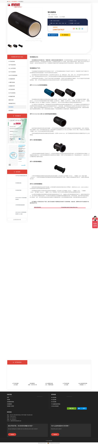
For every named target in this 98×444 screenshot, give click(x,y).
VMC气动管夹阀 (12, 71)
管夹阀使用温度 (18, 190)
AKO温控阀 (53, 399)
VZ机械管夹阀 (12, 85)
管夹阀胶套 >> (15, 1)
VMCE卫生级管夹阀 (13, 75)
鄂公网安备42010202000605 (54, 443)
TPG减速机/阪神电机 (55, 403)
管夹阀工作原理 (10, 406)
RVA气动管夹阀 (12, 93)
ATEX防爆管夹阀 (49, 383)
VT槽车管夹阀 (12, 82)
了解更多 (12, 434)
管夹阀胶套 (11, 106)
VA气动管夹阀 (12, 89)
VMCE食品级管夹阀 (82, 383)
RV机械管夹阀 (12, 96)
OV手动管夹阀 (66, 383)
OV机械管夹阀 (12, 78)
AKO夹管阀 (53, 401)
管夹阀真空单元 (12, 103)
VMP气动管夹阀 (12, 64)
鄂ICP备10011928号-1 (42, 443)
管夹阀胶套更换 (10, 401)
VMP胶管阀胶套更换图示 (20, 204)
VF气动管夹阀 (12, 61)
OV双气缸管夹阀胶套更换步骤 (21, 175)
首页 (8, 397)
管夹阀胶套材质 (18, 183)
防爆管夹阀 (11, 99)
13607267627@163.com (15, 420)
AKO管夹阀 (53, 397)
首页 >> (10, 1)
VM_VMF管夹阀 (12, 68)
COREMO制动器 (55, 406)
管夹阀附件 (11, 110)
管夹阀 (8, 399)
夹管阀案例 (9, 403)
